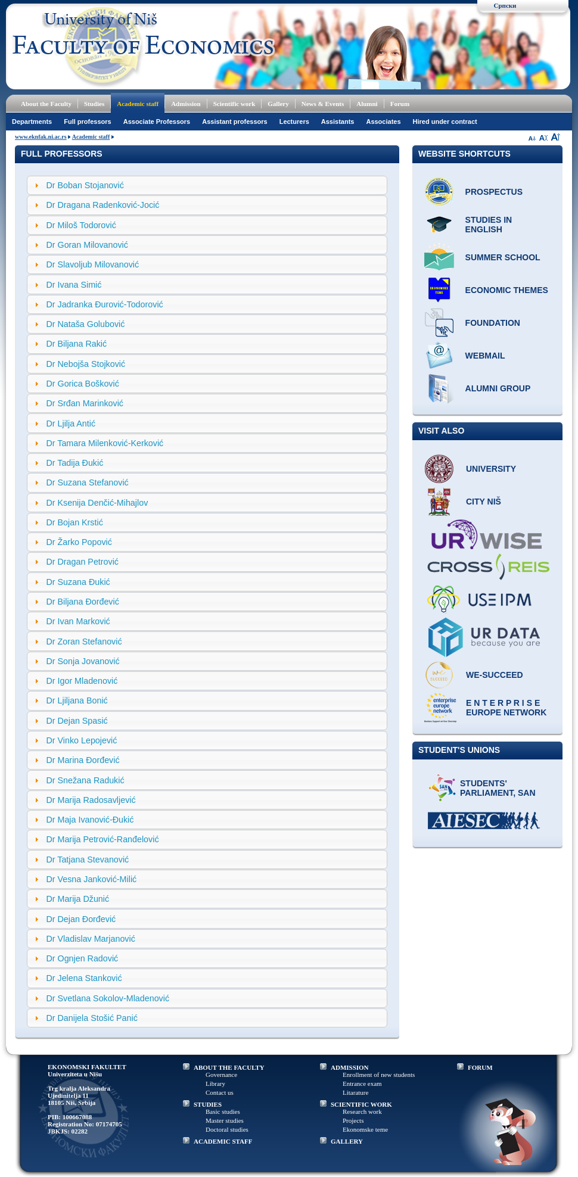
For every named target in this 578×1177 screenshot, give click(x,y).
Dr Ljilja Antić (70, 423)
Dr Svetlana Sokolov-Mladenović (107, 998)
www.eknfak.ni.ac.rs (41, 136)
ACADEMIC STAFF (223, 1141)
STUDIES (208, 1104)
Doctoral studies (227, 1129)
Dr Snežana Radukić (85, 780)
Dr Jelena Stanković (84, 978)
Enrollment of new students (379, 1074)
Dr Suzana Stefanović (87, 482)
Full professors (87, 121)
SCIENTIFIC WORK (361, 1104)
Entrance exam (362, 1083)
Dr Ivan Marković (78, 621)
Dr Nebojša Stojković (85, 364)
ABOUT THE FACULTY (229, 1067)
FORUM (480, 1067)
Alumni (366, 103)
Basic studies (223, 1111)
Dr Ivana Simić (73, 284)
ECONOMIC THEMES (506, 290)
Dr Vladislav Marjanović (90, 939)
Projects (353, 1120)
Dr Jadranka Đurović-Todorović (104, 304)
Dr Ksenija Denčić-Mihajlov (97, 502)
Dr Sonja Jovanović (82, 661)
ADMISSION (350, 1067)
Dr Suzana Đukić (78, 582)
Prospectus (494, 192)
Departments (32, 121)
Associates (383, 121)
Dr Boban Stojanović (84, 185)
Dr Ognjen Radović (82, 958)
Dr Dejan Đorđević (81, 919)
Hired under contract (445, 121)
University (491, 469)
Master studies (225, 1120)
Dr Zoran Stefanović (84, 641)
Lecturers (294, 121)
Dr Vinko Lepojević (81, 740)
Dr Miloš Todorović (81, 225)
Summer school (502, 257)
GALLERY (347, 1141)
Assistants (338, 121)
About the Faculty (46, 103)
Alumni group (498, 388)
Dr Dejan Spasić (76, 720)
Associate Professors (157, 121)
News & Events (323, 103)
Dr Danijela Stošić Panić (91, 1018)
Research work (362, 1111)
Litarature (355, 1092)
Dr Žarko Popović (78, 542)
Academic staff (138, 103)
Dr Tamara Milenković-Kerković (104, 443)
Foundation (492, 323)
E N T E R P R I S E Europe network (506, 707)
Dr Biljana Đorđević (82, 601)
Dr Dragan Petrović (82, 561)
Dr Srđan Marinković (84, 403)
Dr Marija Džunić (77, 899)
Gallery (278, 103)
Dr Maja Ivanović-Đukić (89, 819)
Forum (399, 103)
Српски (505, 5)
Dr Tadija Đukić (74, 463)
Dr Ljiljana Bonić (76, 700)
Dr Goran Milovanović (87, 245)
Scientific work (234, 103)
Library (215, 1083)
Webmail (485, 355)
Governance (221, 1074)
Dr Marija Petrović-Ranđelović (102, 839)
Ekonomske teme (365, 1129)
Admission (186, 103)
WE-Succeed (494, 675)
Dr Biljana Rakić (76, 343)
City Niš (483, 501)
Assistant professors (234, 121)
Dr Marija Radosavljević (90, 800)
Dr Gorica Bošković (82, 383)
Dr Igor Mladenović (81, 681)
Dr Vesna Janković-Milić (91, 879)
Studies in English (488, 224)
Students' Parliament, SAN (498, 788)
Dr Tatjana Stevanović (87, 859)
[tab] (207, 185)
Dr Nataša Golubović (85, 324)
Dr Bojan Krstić (74, 522)
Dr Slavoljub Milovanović (92, 264)
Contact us (220, 1092)
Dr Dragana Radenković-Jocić (102, 205)
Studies (94, 103)
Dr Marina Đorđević (82, 760)
